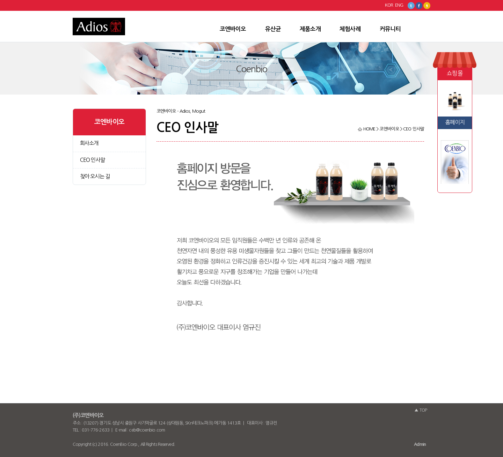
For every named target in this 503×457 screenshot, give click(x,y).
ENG (399, 5)
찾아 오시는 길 (95, 176)
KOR (389, 5)
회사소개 (89, 143)
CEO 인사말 (92, 160)
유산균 (273, 29)
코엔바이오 (233, 29)
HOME (367, 129)
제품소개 (310, 29)
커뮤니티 (390, 29)
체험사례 (350, 29)
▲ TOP (420, 410)
